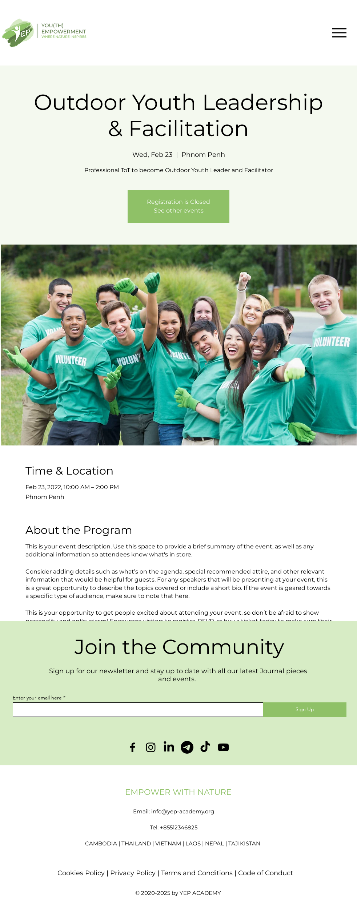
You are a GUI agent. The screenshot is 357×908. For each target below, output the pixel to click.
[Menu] (339, 32)
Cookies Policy (81, 873)
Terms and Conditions (197, 873)
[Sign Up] (304, 709)
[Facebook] (132, 747)
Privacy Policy (133, 873)
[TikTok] (205, 747)
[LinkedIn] (169, 747)
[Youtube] (223, 747)
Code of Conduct (265, 873)
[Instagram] (150, 747)
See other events (179, 210)
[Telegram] (187, 747)
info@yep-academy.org (182, 811)
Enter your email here (37, 697)
